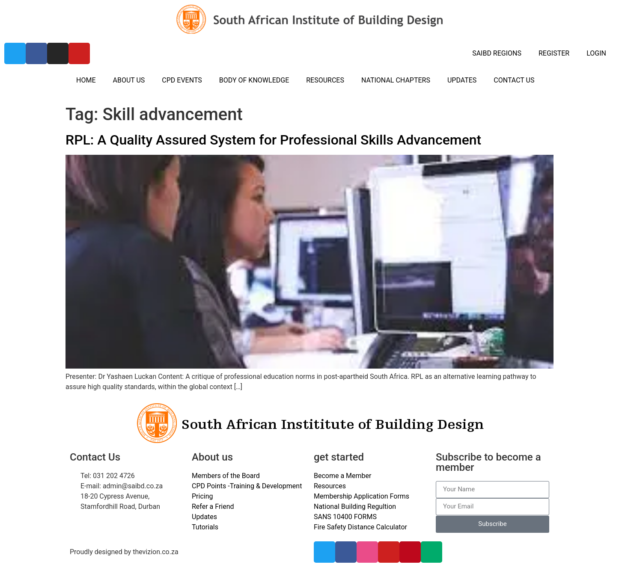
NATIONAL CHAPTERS (395, 80)
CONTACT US (514, 80)
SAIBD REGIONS (496, 53)
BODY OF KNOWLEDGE (254, 80)
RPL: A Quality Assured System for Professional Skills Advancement (273, 140)
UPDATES (461, 80)
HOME (85, 80)
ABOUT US (129, 80)
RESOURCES (325, 80)
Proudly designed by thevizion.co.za (124, 552)
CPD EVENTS (182, 80)
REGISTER (554, 53)
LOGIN (596, 53)
